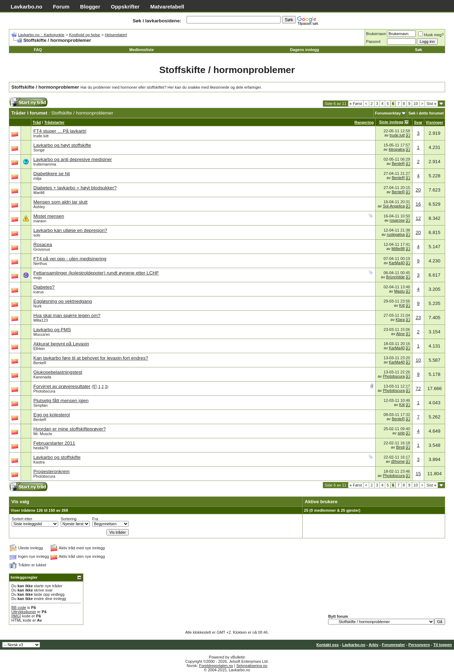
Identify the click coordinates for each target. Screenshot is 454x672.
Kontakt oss (327, 645)
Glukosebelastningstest (57, 372)
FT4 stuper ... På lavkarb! (60, 131)
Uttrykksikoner (23, 612)
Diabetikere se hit (51, 173)
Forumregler (393, 645)
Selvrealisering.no (251, 665)
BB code (18, 607)
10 (416, 103)
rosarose (397, 220)
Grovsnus (41, 249)
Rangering (363, 122)
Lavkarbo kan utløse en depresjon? (70, 230)
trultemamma (44, 164)
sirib (401, 433)
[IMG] (16, 616)
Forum (61, 7)
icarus (38, 292)
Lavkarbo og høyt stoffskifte (62, 145)
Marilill (38, 192)
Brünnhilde (395, 277)
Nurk (37, 306)
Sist (431, 103)
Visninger (434, 122)
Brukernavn (376, 34)
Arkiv (373, 645)
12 (418, 218)
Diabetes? (44, 287)
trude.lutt (41, 136)
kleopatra (397, 149)
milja (37, 178)
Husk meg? (431, 35)
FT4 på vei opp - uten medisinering (69, 258)
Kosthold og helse (84, 35)
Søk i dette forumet (426, 113)
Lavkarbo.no (26, 7)
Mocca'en (41, 334)
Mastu (399, 291)
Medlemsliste (141, 50)
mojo (37, 278)
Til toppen (442, 645)
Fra (95, 519)
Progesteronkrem (51, 471)
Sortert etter (22, 519)
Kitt (402, 305)
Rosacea (42, 244)
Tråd (37, 122)
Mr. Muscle (42, 434)
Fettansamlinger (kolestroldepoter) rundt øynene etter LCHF (96, 273)
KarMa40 (397, 263)
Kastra (39, 462)
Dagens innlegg (304, 50)
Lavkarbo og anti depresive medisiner (72, 159)
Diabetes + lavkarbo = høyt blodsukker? (75, 187)
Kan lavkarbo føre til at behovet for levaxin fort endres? (90, 358)
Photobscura (394, 376)
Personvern (419, 645)
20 (418, 190)
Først (356, 103)
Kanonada (42, 377)
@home (398, 461)
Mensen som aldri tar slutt (60, 202)
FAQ (38, 50)
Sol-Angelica (394, 206)
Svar (418, 122)
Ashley (39, 207)
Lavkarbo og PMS (52, 329)
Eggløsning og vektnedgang (62, 301)
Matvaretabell (167, 7)
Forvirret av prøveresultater (61, 386)
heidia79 (40, 448)
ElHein (39, 348)
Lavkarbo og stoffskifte (57, 457)
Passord (373, 41)
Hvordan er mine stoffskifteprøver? (69, 429)
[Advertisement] (144, 104)
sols (36, 235)
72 (418, 388)
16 (418, 204)
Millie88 (398, 248)
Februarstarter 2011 (54, 443)
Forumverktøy (388, 113)
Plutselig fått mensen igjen (61, 400)
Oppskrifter (125, 7)
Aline (400, 334)
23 (418, 317)
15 (418, 473)
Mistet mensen (48, 216)
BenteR (398, 163)
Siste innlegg (391, 122)
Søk (418, 50)
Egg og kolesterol (51, 414)
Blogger (90, 7)
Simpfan (40, 405)
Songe (39, 150)
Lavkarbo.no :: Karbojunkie (41, 35)
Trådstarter (54, 122)
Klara (400, 319)
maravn (39, 221)
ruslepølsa (396, 234)
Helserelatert (116, 35)
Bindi (400, 447)
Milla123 (40, 320)
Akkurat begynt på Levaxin (61, 343)
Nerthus (40, 263)
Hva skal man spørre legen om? (66, 315)
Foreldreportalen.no (216, 665)
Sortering (69, 519)
